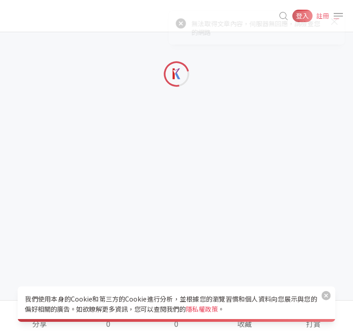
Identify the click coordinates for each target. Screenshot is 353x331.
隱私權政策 (202, 309)
